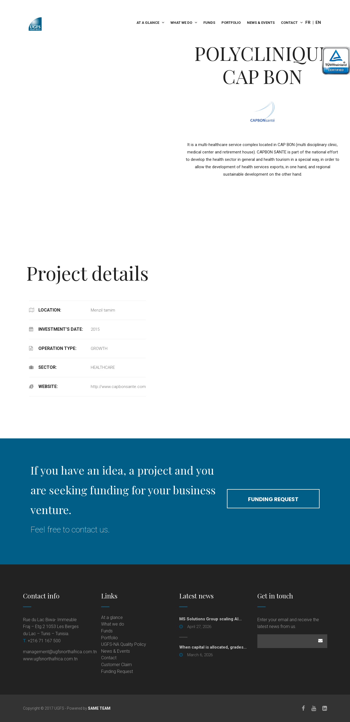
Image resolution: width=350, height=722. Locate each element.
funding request (274, 499)
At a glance (148, 23)
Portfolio (231, 23)
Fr (308, 22)
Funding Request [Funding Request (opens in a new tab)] (117, 671)
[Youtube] (313, 708)
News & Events (261, 23)
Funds (209, 23)
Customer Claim (116, 664)
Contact (289, 23)
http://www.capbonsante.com (118, 386)
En (318, 22)
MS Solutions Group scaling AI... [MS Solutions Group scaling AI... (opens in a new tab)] (210, 619)
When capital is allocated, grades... (213, 647)
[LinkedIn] (325, 708)
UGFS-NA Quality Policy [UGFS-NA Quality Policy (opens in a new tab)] (123, 644)
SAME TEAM (99, 708)
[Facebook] (303, 708)
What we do (181, 23)
